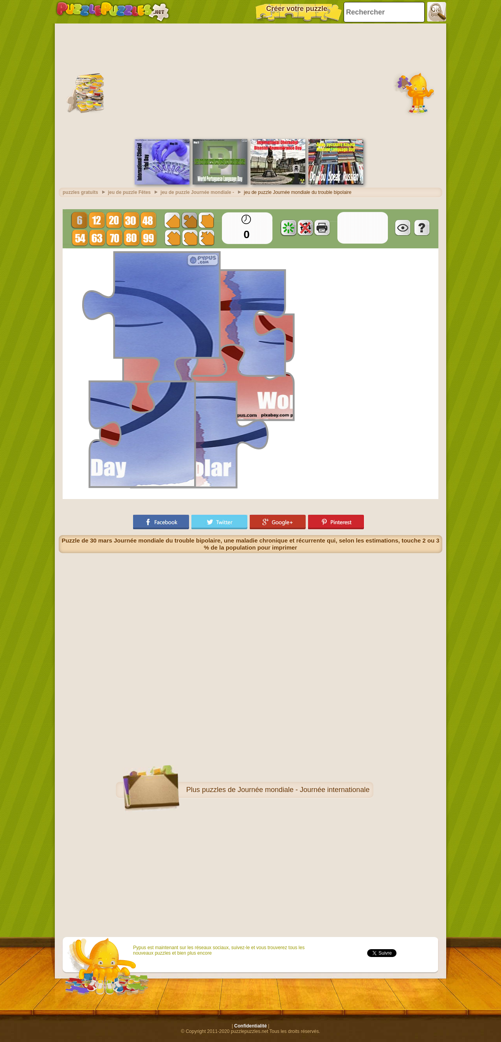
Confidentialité (250, 1026)
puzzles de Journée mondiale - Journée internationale (285, 790)
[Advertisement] (250, 80)
